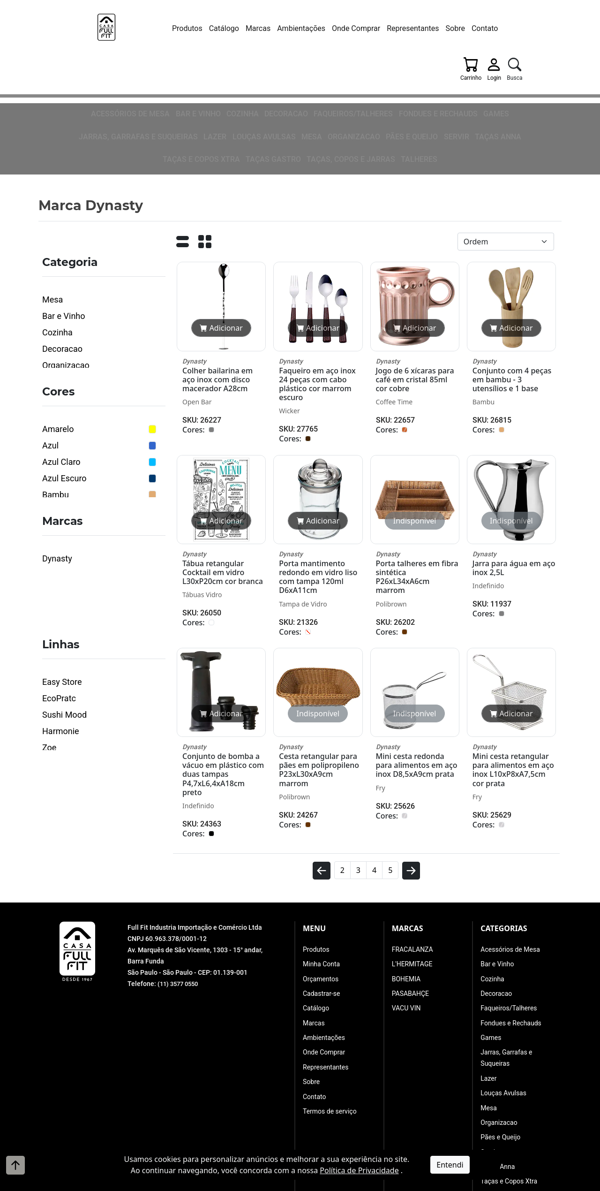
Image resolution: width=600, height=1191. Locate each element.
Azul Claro (61, 388)
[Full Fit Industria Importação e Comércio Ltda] (91, 31)
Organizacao (153, 90)
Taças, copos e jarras (479, 90)
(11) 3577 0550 (180, 909)
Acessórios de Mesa (76, 72)
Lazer (547, 72)
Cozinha (179, 72)
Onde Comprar (317, 28)
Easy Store (62, 608)
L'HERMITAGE (412, 890)
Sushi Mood (64, 640)
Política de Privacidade (359, 1170)
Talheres (540, 90)
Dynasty (57, 484)
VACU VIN (406, 934)
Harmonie (60, 657)
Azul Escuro (64, 404)
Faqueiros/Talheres (280, 72)
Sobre (417, 28)
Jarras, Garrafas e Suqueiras (479, 72)
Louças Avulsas (71, 90)
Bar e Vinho (137, 72)
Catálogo (186, 28)
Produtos (149, 28)
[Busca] (533, 30)
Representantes (374, 28)
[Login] (513, 30)
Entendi (449, 1165)
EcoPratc (59, 624)
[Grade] (204, 170)
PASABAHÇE (410, 919)
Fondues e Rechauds (357, 72)
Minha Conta (321, 890)
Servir (247, 90)
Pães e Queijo (205, 90)
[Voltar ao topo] (15, 1165)
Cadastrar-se (321, 919)
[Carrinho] (490, 30)
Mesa (114, 90)
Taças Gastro (410, 90)
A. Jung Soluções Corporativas (324, 1184)
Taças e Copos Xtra (345, 90)
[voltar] (321, 800)
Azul (50, 371)
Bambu (55, 420)
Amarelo (58, 355)
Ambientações (263, 28)
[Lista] (182, 170)
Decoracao (219, 72)
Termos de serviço (330, 1037)
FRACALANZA (412, 875)
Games (410, 72)
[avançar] (411, 800)
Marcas (219, 28)
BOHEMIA (406, 904)
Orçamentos (320, 904)
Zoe (49, 673)
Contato (446, 28)
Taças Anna (285, 90)
